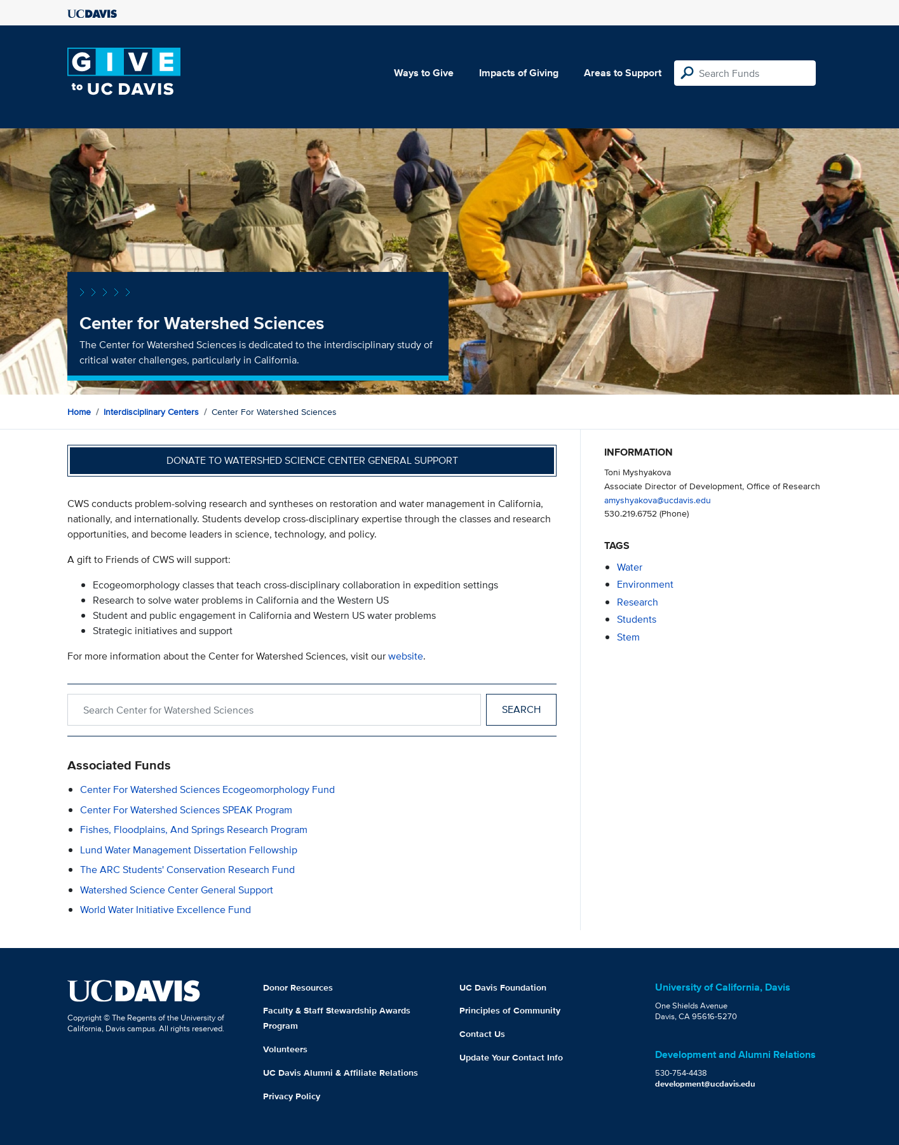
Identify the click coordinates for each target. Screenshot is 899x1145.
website (405, 656)
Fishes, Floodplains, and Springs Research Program (194, 829)
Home (79, 411)
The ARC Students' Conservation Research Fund (187, 869)
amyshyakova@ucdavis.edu (657, 499)
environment (645, 584)
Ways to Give (424, 72)
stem (628, 637)
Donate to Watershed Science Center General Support (312, 460)
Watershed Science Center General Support (176, 890)
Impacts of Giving (518, 72)
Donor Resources (298, 987)
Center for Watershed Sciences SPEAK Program (186, 810)
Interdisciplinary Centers (151, 411)
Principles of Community (509, 1010)
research (637, 602)
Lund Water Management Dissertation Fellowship (188, 850)
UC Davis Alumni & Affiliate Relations (340, 1072)
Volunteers (285, 1049)
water (629, 567)
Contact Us (482, 1033)
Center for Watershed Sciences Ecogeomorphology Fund (207, 789)
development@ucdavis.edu (705, 1084)
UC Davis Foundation (502, 987)
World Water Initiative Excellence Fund (165, 909)
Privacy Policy (291, 1096)
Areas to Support (622, 72)
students (636, 619)
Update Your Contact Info (511, 1057)
